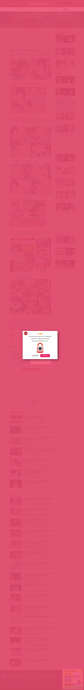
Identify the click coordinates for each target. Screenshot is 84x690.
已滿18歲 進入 (45, 355)
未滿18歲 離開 (35, 355)
